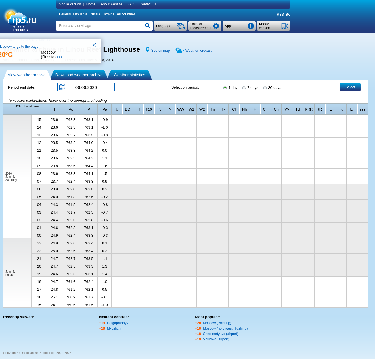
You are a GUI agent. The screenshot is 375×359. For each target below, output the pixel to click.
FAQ (130, 4)
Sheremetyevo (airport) (220, 334)
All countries (126, 14)
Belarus (65, 14)
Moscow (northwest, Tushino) (225, 328)
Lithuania (80, 14)
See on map (160, 51)
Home (90, 4)
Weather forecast (198, 51)
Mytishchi (114, 328)
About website (111, 4)
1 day (229, 87)
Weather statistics (129, 75)
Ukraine (108, 14)
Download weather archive (79, 75)
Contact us (148, 4)
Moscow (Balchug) (217, 323)
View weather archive (27, 75)
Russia (95, 14)
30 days (271, 87)
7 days (250, 87)
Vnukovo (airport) (216, 339)
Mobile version (70, 4)
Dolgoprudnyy (117, 323)
